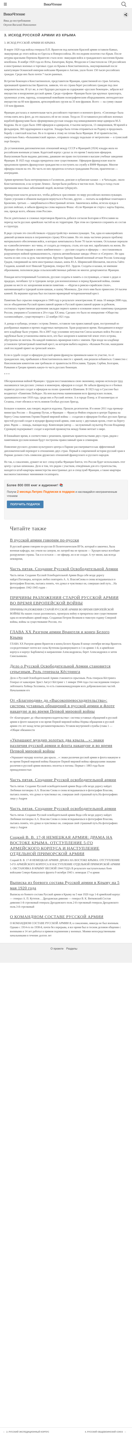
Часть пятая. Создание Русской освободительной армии (63, 779)
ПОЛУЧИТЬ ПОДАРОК (25, 504)
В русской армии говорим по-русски (44, 540)
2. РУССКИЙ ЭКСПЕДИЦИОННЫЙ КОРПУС (27, 1432)
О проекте (57, 948)
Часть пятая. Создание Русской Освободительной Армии (64, 569)
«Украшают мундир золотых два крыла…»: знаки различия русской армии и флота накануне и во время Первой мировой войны (61, 745)
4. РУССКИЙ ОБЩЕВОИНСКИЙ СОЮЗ (104, 1432)
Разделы (71, 948)
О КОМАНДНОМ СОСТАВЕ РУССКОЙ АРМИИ (56, 916)
